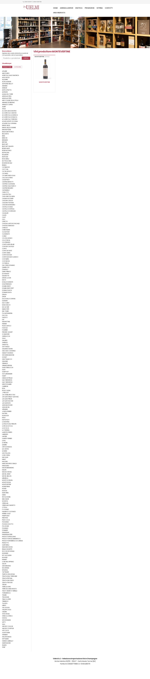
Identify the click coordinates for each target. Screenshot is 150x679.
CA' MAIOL (5, 173)
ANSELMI (4, 88)
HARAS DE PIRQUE (7, 378)
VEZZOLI (4, 618)
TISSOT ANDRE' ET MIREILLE (9, 591)
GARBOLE (5, 343)
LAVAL (4, 441)
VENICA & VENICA (7, 616)
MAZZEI (4, 470)
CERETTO (5, 221)
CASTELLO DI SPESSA (8, 209)
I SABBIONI (5, 386)
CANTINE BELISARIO (7, 188)
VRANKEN (5, 635)
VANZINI (4, 612)
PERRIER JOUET (6, 514)
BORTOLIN (5, 157)
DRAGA (4, 295)
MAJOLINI (4, 461)
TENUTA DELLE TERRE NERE (9, 576)
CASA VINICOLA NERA (8, 196)
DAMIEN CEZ (5, 267)
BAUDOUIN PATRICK (8, 132)
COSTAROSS (6, 261)
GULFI (3, 370)
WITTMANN (5, 639)
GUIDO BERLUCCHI (7, 368)
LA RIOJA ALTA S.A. (7, 426)
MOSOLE (4, 491)
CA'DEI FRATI (5, 180)
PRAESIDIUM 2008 (7, 535)
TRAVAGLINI (5, 597)
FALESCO (5, 317)
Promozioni (89, 8)
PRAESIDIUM (5, 532)
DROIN (4, 297)
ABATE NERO (5, 73)
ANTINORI (5, 92)
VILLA (3, 624)
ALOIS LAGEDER (6, 82)
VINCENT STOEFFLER (8, 628)
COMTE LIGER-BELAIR (8, 244)
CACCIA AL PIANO (7, 178)
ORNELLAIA (5, 503)
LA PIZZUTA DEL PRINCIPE (9, 424)
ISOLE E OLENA (6, 391)
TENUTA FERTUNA (7, 578)
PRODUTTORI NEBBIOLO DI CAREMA (12, 541)
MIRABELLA (5, 478)
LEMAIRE (4, 445)
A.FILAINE (4, 71)
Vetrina (99, 8)
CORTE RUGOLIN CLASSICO (10, 257)
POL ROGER (5, 526)
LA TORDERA (5, 430)
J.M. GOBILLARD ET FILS (8, 395)
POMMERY (5, 530)
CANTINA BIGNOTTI (7, 182)
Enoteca (78, 8)
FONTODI (5, 328)
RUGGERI (4, 557)
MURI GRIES (5, 493)
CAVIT (4, 217)
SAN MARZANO (6, 566)
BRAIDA (4, 165)
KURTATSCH (5, 420)
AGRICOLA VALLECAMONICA (10, 75)
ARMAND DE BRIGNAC (8, 103)
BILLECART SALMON (7, 146)
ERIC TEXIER (5, 311)
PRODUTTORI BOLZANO (9, 537)
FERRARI (4, 324)
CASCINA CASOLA (7, 201)
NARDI (4, 495)
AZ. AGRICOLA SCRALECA (9, 117)
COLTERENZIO (6, 242)
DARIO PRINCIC (6, 272)
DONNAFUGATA (6, 292)
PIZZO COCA (6, 520)
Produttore (7, 67)
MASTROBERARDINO (8, 468)
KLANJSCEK (5, 416)
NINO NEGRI (5, 499)
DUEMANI (4, 301)
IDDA (3, 388)
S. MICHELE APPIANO (8, 562)
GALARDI (4, 340)
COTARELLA (5, 263)
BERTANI (4, 142)
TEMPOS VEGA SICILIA (8, 574)
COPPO (4, 249)
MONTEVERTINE (6, 484)
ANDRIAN (4, 86)
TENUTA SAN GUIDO (8, 580)
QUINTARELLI (5, 545)
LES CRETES (5, 449)
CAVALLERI (5, 213)
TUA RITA (4, 603)
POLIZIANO (5, 528)
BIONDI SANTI (6, 148)
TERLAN (4, 585)
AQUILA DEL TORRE (7, 94)
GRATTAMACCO (7, 359)
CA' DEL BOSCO (6, 171)
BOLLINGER (5, 155)
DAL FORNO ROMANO (8, 265)
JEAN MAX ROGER (7, 405)
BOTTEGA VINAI (6, 161)
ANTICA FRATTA (6, 90)
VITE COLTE (5, 631)
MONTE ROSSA (6, 482)
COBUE (4, 236)
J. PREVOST (5, 393)
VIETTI (3, 622)
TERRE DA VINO (6, 587)
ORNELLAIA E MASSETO (8, 505)
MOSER (4, 489)
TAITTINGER (5, 572)
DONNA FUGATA (7, 290)
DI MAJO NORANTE (7, 282)
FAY (3, 320)
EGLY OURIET (5, 303)
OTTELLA (4, 507)
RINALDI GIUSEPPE (7, 549)
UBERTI (4, 605)
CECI (3, 219)
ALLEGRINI (5, 80)
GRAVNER (5, 361)
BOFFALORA (5, 153)
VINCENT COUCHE (7, 626)
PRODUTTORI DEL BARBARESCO (11, 539)
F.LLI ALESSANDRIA (7, 313)
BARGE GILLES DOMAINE (9, 128)
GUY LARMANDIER (7, 374)
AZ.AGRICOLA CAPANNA (9, 123)
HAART (4, 376)
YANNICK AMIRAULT (7, 641)
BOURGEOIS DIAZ (7, 163)
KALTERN (4, 413)
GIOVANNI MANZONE (8, 355)
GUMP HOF (5, 372)
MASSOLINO (5, 466)
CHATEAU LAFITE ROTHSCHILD (11, 224)
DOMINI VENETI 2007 (8, 288)
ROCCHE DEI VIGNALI (8, 551)
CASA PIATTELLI (6, 194)
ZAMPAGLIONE (6, 643)
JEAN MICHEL (6, 407)
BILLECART (5, 144)
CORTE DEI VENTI (7, 251)
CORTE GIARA (6, 253)
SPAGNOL (5, 570)
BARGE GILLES (6, 125)
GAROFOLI (5, 345)
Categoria (17, 67)
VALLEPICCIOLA (6, 610)
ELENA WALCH (6, 305)
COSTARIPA (5, 259)
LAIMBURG (5, 434)
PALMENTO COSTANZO (9, 512)
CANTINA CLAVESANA (8, 184)
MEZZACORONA (7, 472)
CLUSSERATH (6, 234)
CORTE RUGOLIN (7, 255)
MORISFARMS (6, 487)
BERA (3, 136)
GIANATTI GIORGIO (7, 353)
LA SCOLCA (5, 428)
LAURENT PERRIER (7, 439)
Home (55, 8)
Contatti (108, 8)
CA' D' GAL (5, 169)
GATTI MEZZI (5, 347)
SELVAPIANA (5, 568)
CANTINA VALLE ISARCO (9, 186)
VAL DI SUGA (5, 608)
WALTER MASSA (6, 637)
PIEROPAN (5, 518)
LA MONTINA (5, 422)
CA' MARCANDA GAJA (8, 176)
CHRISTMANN (6, 230)
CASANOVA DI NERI (7, 199)
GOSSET (4, 357)
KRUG (3, 418)
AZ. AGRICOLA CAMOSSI (9, 113)
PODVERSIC (5, 522)
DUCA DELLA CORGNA (8, 299)
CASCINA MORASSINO (8, 205)
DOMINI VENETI (6, 286)
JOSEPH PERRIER (6, 411)
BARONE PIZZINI (6, 130)
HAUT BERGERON (7, 380)
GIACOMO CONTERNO (9, 351)
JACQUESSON (6, 403)
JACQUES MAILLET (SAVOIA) (10, 397)
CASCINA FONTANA (8, 203)
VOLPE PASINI (6, 633)
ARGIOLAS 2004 (6, 96)
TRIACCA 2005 (6, 599)
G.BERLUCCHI (6, 336)
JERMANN (5, 409)
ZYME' (3, 647)
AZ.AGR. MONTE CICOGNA (10, 121)
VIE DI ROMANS (6, 620)
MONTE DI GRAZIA (7, 480)
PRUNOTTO (5, 543)
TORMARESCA (6, 593)
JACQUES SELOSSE (7, 401)
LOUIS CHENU (6, 455)
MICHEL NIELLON (6, 476)
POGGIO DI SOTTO (7, 524)
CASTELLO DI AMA (7, 207)
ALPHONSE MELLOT (7, 84)
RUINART (4, 560)
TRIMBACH (5, 601)
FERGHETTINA (6, 322)
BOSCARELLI (5, 159)
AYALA (4, 109)
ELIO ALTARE (5, 307)
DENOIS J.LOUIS (6, 278)
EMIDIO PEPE (5, 309)
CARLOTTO (5, 192)
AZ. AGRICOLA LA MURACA (10, 115)
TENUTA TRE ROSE (7, 583)
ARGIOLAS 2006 (6, 98)
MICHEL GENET (6, 474)
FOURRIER (5, 330)
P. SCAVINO (5, 509)
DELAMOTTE (5, 276)
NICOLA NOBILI (6, 497)
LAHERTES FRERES (7, 432)
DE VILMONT (5, 274)
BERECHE (4, 138)
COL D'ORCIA (6, 240)
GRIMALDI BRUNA (7, 365)
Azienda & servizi (66, 8)
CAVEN (4, 215)
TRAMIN (4, 595)
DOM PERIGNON (6, 284)
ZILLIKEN (4, 645)
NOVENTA (5, 501)
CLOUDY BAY (6, 232)
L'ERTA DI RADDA (7, 447)
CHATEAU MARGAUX (8, 226)
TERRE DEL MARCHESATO (9, 589)
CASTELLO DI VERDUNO (9, 211)
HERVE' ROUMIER (6, 384)
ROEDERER (5, 553)
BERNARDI (5, 140)
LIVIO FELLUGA (6, 453)
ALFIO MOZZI (5, 77)
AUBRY (4, 107)
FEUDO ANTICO (6, 326)
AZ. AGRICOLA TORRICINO (9, 119)
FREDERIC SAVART (7, 332)
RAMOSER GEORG (7, 547)
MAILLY (4, 459)
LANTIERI (4, 436)
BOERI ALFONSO (6, 151)
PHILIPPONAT (5, 516)
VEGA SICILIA (5, 614)
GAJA (3, 338)
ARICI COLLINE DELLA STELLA (10, 100)
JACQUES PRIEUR (7, 399)
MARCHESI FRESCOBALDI (9, 464)
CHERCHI (4, 228)
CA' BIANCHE (6, 167)
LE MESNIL (5, 443)
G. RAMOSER (5, 334)
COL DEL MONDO (7, 238)
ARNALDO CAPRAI (7, 105)
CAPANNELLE (5, 190)
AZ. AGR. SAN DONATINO (9, 111)
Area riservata (59, 12)
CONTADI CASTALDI (8, 247)
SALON (4, 564)
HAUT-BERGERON (7, 382)
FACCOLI (4, 315)
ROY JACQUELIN (6, 555)
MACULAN (5, 457)
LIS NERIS (4, 451)
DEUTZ (4, 280)
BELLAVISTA (5, 134)
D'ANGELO (5, 269)
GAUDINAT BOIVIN (7, 349)
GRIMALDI (5, 363)
